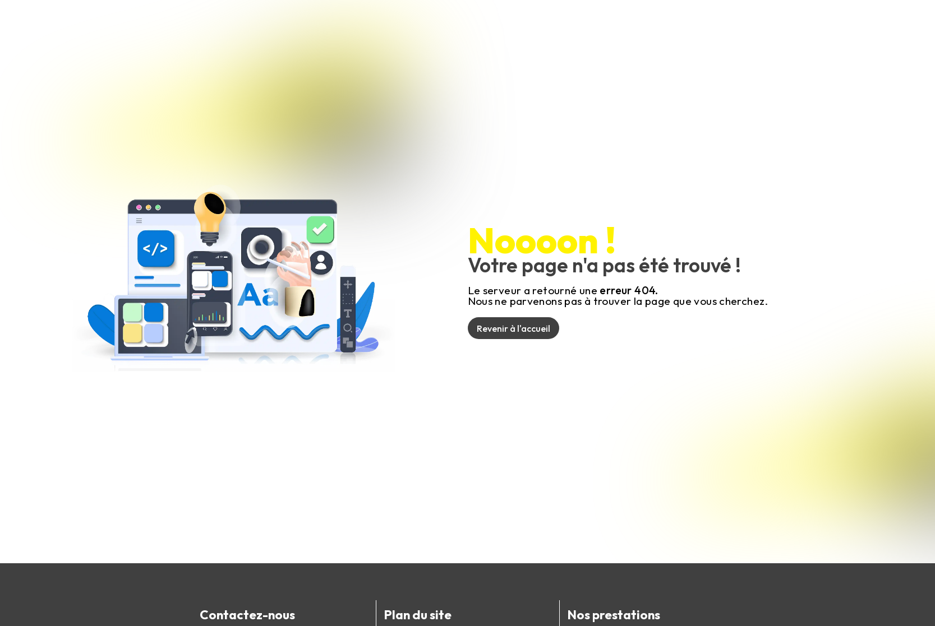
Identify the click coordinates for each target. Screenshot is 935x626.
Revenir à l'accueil (513, 328)
